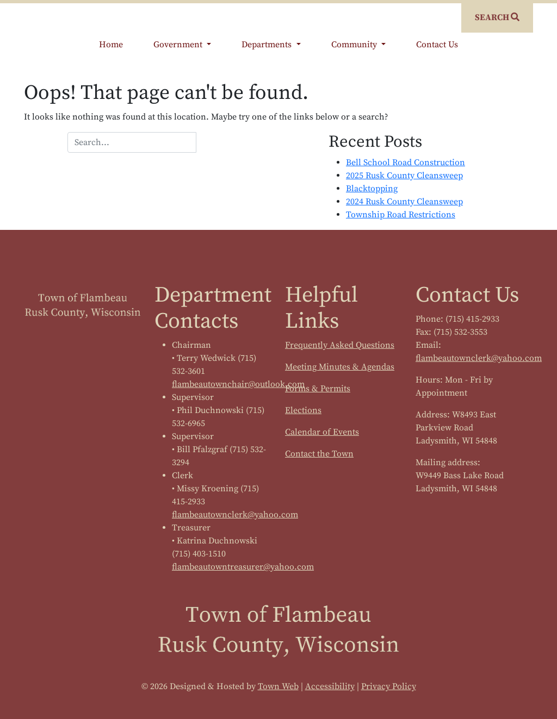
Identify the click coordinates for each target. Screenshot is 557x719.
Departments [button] (268, 44)
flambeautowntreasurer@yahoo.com (243, 566)
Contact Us (437, 44)
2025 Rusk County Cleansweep (404, 175)
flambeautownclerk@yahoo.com (235, 514)
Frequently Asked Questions (339, 345)
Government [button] (179, 44)
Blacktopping (372, 188)
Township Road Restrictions (400, 214)
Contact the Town (319, 453)
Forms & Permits (317, 388)
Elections (303, 410)
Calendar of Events (322, 432)
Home (111, 44)
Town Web (278, 686)
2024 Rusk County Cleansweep (404, 201)
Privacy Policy (388, 686)
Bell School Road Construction (405, 162)
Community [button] (355, 44)
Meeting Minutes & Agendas (339, 366)
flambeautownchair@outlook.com (238, 384)
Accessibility (330, 686)
